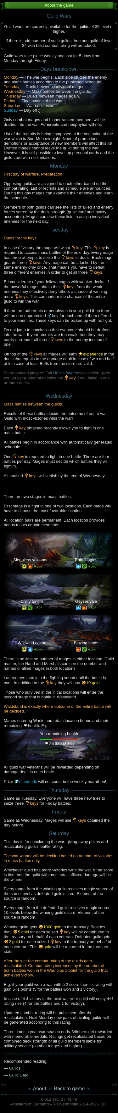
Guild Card (19, 1075)
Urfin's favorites (67, 373)
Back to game (69, 1088)
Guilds (15, 1068)
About (39, 1088)
